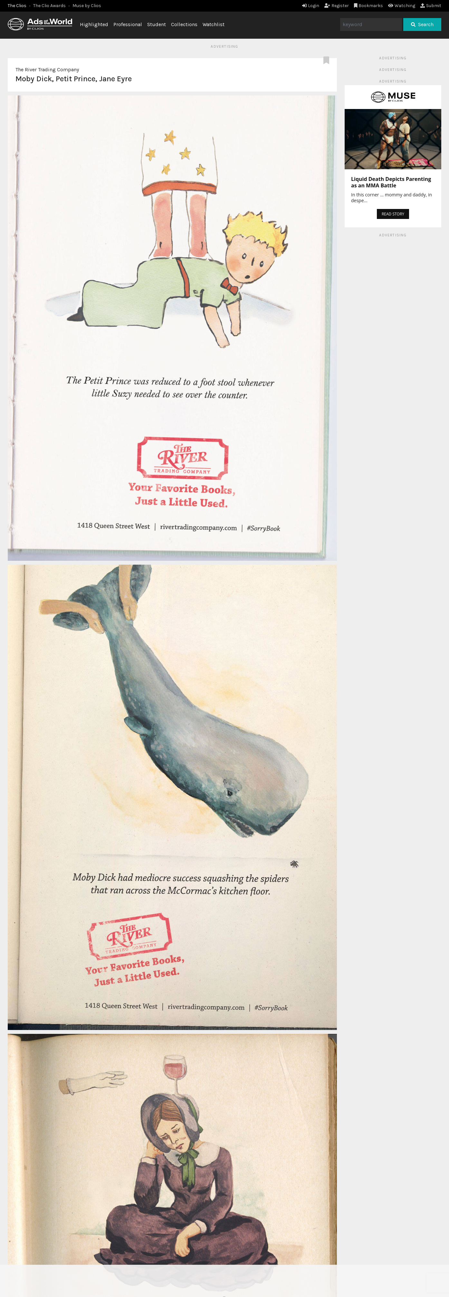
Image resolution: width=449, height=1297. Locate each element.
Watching (401, 5)
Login (310, 5)
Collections (184, 24)
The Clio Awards (49, 5)
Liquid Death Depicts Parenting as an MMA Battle (391, 182)
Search (422, 24)
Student (156, 24)
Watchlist (213, 24)
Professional (127, 24)
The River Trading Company (47, 69)
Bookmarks (368, 5)
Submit (430, 5)
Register (336, 5)
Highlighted (94, 24)
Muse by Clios (86, 5)
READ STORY (393, 214)
